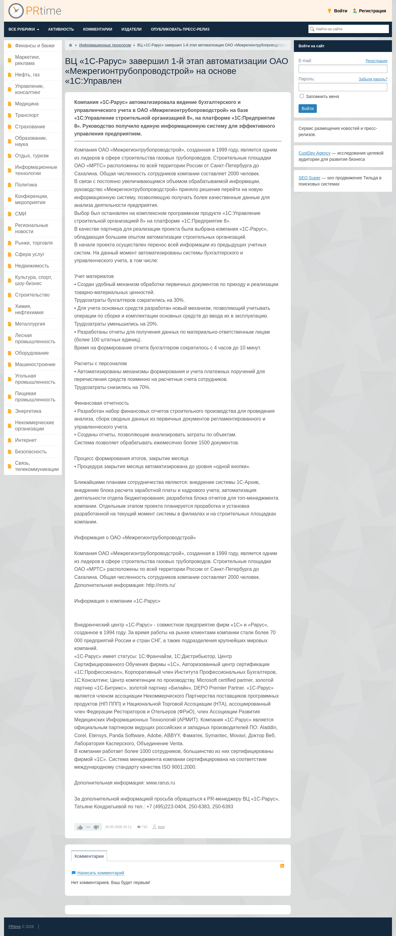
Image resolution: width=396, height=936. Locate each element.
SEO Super (310, 177)
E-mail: (305, 60)
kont (161, 827)
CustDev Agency (315, 153)
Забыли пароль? (373, 79)
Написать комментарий (100, 872)
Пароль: (307, 78)
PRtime (15, 927)
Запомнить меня (322, 96)
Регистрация (376, 61)
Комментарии (89, 856)
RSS (282, 865)
